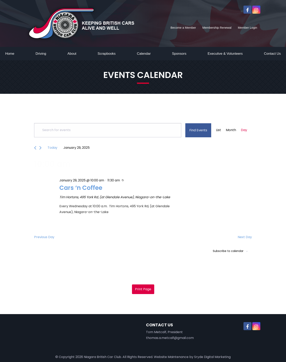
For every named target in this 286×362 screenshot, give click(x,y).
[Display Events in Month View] (231, 130)
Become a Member (183, 27)
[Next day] (40, 148)
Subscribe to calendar (228, 251)
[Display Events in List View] (218, 130)
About (71, 54)
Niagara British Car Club (102, 357)
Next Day (245, 237)
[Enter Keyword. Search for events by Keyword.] (107, 130)
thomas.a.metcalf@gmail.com (170, 338)
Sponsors (179, 54)
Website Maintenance (171, 357)
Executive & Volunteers (225, 54)
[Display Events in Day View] (244, 130)
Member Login (247, 27)
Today (52, 147)
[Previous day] (35, 148)
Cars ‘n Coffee (81, 187)
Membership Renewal (216, 27)
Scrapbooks (107, 54)
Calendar (144, 54)
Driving (40, 54)
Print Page (143, 289)
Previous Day (44, 237)
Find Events (198, 130)
